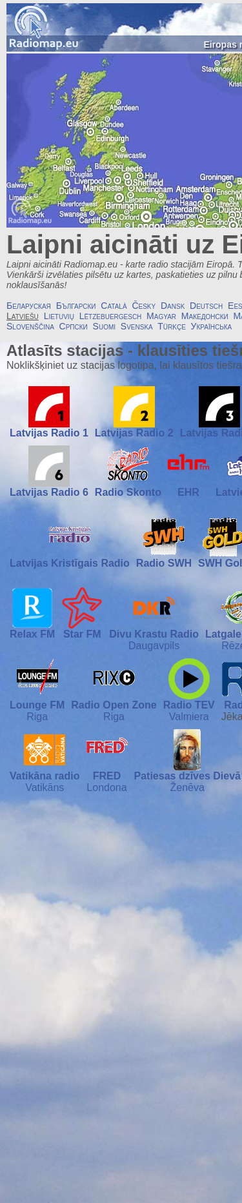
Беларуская (28, 305)
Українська (211, 326)
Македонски (204, 316)
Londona (106, 787)
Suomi (104, 326)
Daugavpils (153, 645)
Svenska (137, 326)
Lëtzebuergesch (110, 316)
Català (113, 305)
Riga (37, 716)
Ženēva (187, 787)
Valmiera (189, 716)
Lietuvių (59, 316)
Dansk (173, 305)
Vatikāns (44, 787)
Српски (73, 326)
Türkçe (171, 326)
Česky (144, 305)
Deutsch (206, 305)
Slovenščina (30, 326)
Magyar (161, 316)
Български (76, 305)
